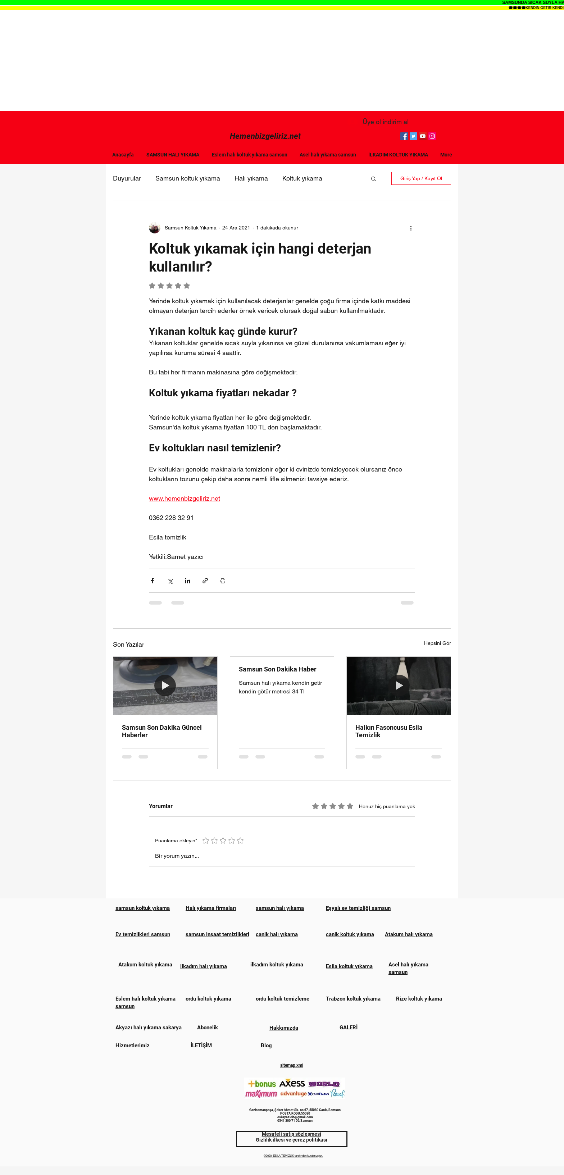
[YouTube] (423, 136)
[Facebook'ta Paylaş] (152, 580)
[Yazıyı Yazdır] (222, 580)
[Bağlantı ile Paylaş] (205, 580)
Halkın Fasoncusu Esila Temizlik (389, 731)
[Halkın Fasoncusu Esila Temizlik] (399, 686)
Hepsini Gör (437, 643)
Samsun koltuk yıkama (187, 178)
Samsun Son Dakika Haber (278, 669)
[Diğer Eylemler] (410, 227)
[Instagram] (432, 136)
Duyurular (127, 178)
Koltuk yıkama (302, 178)
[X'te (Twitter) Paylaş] (170, 580)
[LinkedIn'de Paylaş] (187, 580)
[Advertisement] (282, 60)
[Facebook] (404, 136)
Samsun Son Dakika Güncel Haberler (162, 731)
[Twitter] (413, 136)
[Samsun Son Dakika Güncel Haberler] (165, 686)
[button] (373, 178)
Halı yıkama (251, 178)
